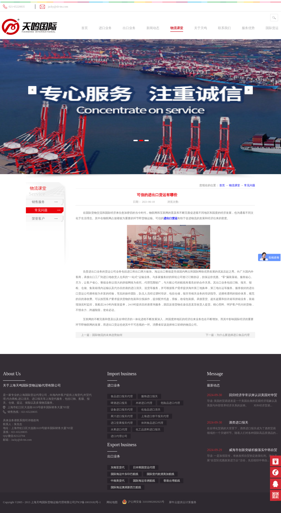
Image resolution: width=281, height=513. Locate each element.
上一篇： (101, 335)
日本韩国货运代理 (144, 467)
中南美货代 (117, 480)
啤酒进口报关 (119, 403)
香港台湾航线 (171, 480)
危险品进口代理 (170, 403)
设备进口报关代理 (122, 409)
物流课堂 (234, 185)
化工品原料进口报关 (148, 429)
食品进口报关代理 (122, 396)
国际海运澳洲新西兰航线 (126, 487)
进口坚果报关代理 (122, 422)
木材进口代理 (144, 403)
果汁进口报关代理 (122, 416)
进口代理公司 (119, 436)
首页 (84, 28)
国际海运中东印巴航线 (124, 474)
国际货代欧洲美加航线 (160, 474)
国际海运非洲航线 (144, 480)
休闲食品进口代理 (152, 422)
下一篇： (228, 335)
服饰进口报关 (149, 396)
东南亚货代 (117, 467)
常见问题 (249, 185)
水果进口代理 (119, 429)
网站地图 (111, 502)
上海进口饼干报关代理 (155, 416)
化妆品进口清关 (150, 409)
